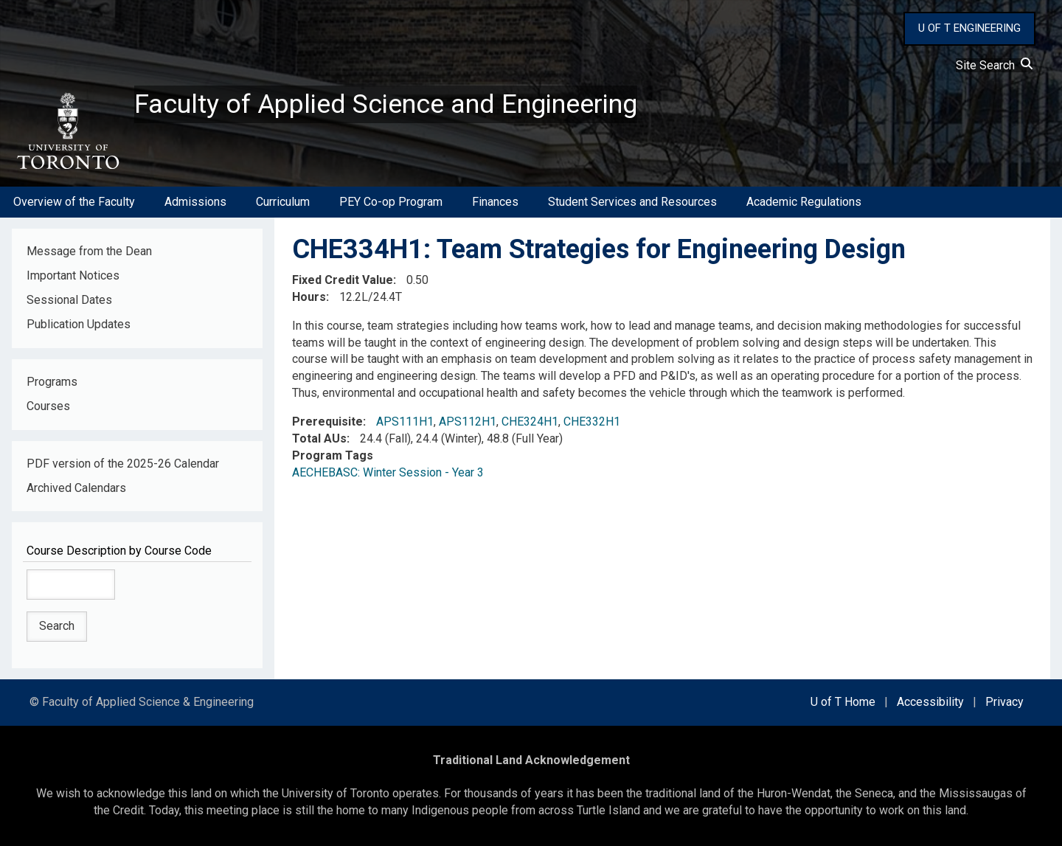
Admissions (195, 202)
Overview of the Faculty (74, 202)
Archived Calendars (76, 488)
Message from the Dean (89, 251)
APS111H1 (405, 422)
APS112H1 (467, 422)
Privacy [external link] (1004, 702)
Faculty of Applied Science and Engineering (385, 104)
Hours (309, 297)
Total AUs (319, 438)
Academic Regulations (803, 202)
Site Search (994, 65)
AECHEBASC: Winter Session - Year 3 (388, 472)
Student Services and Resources (632, 202)
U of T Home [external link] (843, 702)
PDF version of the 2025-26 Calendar (123, 464)
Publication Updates (79, 324)
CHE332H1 (591, 422)
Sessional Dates (69, 300)
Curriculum (283, 202)
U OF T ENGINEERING (969, 28)
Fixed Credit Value (342, 280)
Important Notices (73, 275)
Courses (48, 406)
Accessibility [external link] (930, 702)
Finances (495, 202)
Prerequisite (327, 422)
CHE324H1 (530, 422)
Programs (52, 382)
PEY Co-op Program (390, 202)
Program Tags (332, 455)
